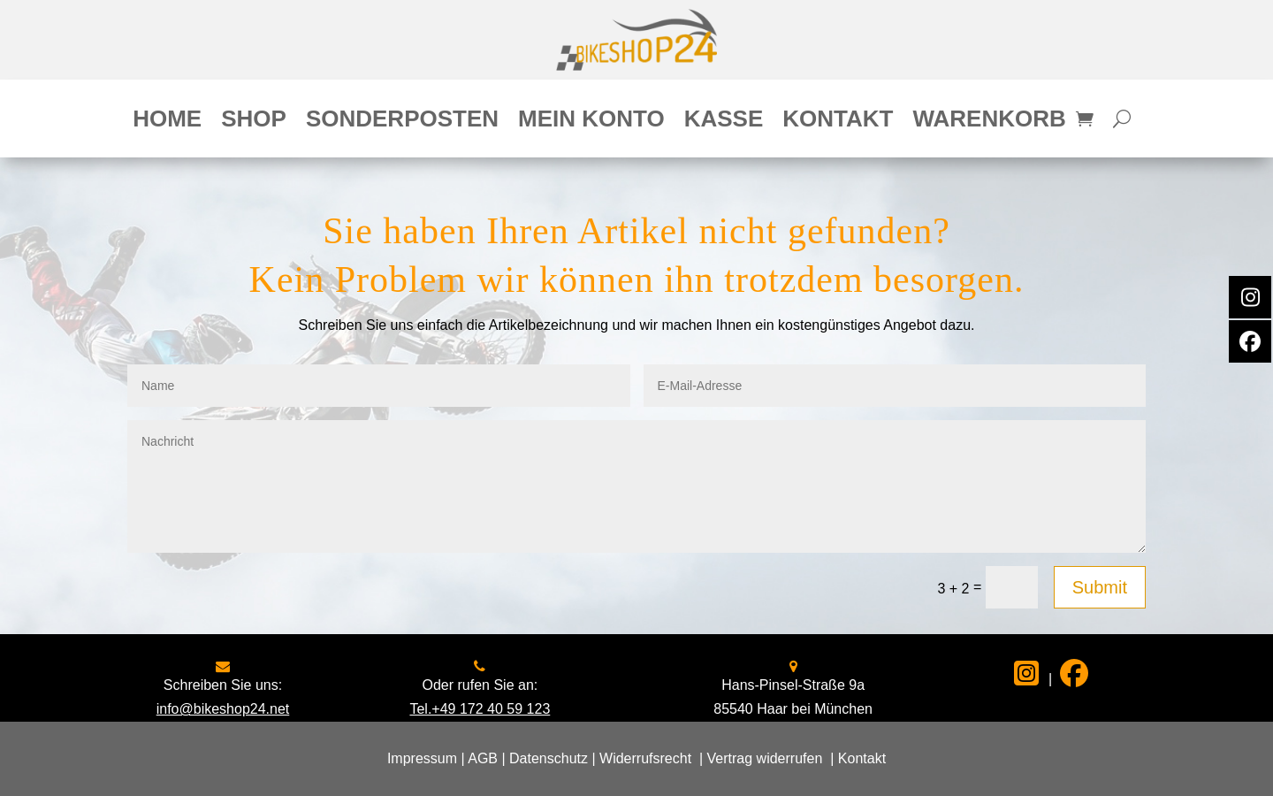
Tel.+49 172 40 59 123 (479, 708)
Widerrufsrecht (645, 758)
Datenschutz (548, 758)
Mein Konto (591, 122)
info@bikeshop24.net (223, 708)
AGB (483, 758)
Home (167, 122)
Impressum (422, 758)
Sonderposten (402, 122)
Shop (253, 122)
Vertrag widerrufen (765, 758)
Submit (1099, 587)
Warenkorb (988, 122)
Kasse (724, 122)
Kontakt (837, 122)
